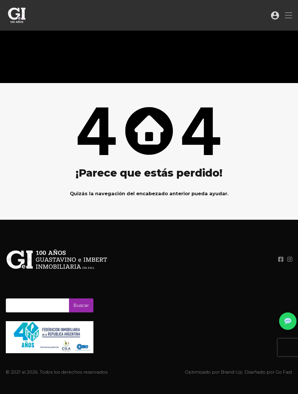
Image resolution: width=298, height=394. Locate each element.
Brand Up (231, 372)
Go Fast (284, 372)
